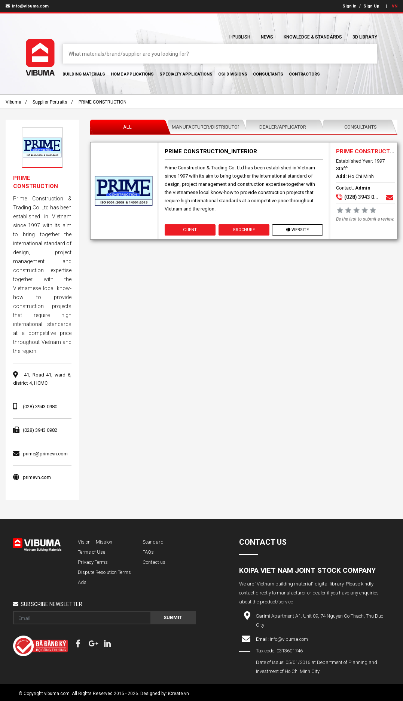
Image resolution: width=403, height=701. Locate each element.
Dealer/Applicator (282, 127)
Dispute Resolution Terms (104, 572)
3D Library (364, 37)
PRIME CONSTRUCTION (102, 102)
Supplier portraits (50, 102)
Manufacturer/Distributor (206, 127)
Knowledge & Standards (313, 37)
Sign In (349, 6)
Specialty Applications (186, 74)
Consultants (268, 74)
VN (394, 6)
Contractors (304, 74)
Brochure (244, 229)
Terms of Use (91, 552)
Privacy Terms (93, 562)
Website (297, 229)
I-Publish (239, 37)
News (267, 37)
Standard (153, 542)
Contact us (154, 562)
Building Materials (83, 74)
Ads (82, 582)
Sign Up (371, 6)
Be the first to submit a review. (365, 219)
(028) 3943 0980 (40, 406)
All (127, 127)
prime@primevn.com (45, 453)
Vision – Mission (95, 542)
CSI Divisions (232, 74)
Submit (173, 617)
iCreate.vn (178, 693)
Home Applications (132, 74)
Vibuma (13, 102)
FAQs (148, 552)
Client (190, 229)
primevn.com (37, 477)
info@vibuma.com (27, 6)
